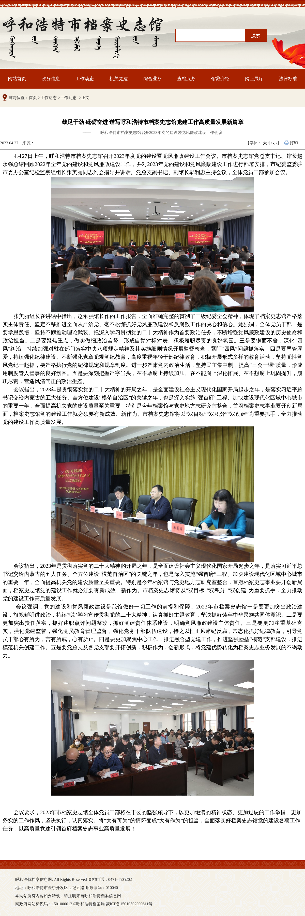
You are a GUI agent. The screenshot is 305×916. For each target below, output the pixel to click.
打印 (291, 143)
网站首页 (17, 78)
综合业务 (152, 78)
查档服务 (186, 78)
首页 (33, 97)
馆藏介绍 (220, 78)
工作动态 (84, 78)
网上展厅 (254, 78)
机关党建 (119, 78)
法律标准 (288, 78)
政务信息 (51, 78)
